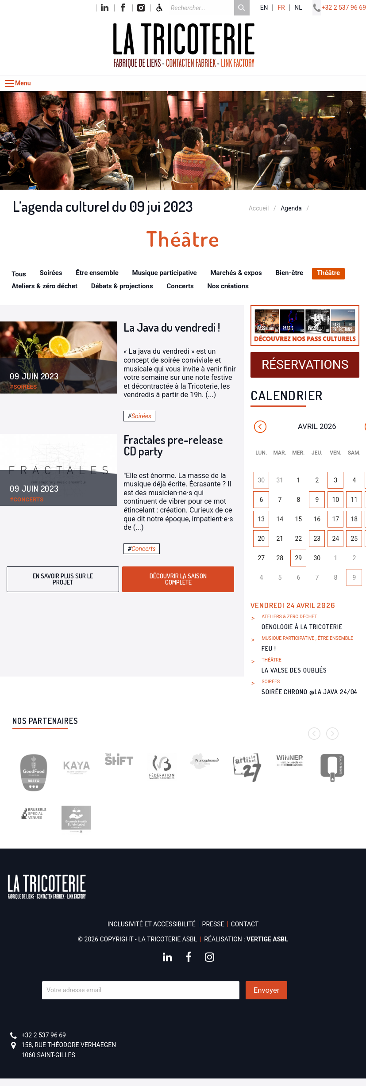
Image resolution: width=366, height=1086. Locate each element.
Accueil (259, 208)
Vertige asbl (267, 939)
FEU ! (269, 648)
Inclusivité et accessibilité (152, 924)
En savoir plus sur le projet (63, 579)
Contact (245, 924)
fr (281, 7)
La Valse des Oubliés (294, 670)
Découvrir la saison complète (178, 579)
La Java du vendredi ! (171, 327)
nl (298, 7)
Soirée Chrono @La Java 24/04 (309, 692)
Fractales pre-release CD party (173, 445)
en (264, 7)
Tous (19, 274)
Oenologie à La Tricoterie (302, 627)
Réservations (305, 364)
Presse (213, 924)
